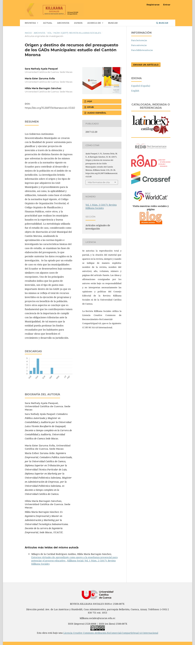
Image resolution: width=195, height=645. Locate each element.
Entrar (166, 4)
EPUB (90, 107)
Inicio (28, 32)
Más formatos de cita (99, 182)
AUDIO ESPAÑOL (96, 112)
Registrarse (153, 4)
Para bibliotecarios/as (142, 50)
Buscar (113, 23)
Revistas (30, 23)
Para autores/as (139, 45)
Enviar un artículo (145, 64)
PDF (89, 101)
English (135, 90)
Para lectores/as (139, 40)
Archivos (63, 23)
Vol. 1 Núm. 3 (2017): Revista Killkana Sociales (74, 32)
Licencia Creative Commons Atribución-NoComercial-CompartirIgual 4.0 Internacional (110, 632)
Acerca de (94, 23)
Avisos (78, 23)
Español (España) (140, 85)
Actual (47, 23)
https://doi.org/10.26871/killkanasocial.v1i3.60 (50, 107)
